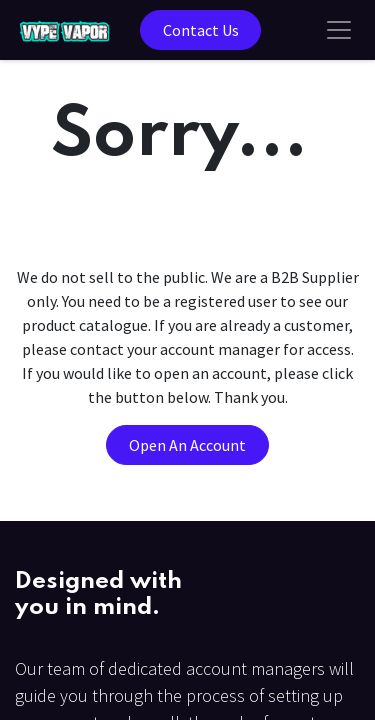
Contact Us (201, 30)
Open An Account (187, 445)
